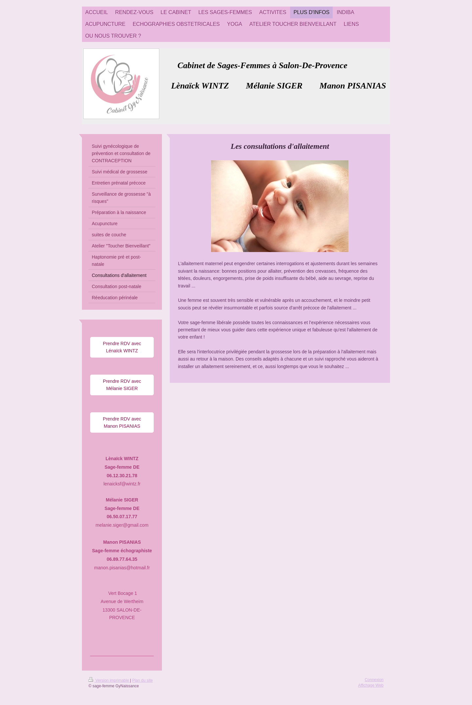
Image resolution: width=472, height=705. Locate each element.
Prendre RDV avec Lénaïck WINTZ (122, 347)
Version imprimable (109, 680)
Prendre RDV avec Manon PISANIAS (122, 422)
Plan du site (142, 680)
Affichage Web (371, 685)
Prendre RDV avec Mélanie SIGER (122, 385)
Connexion (374, 679)
